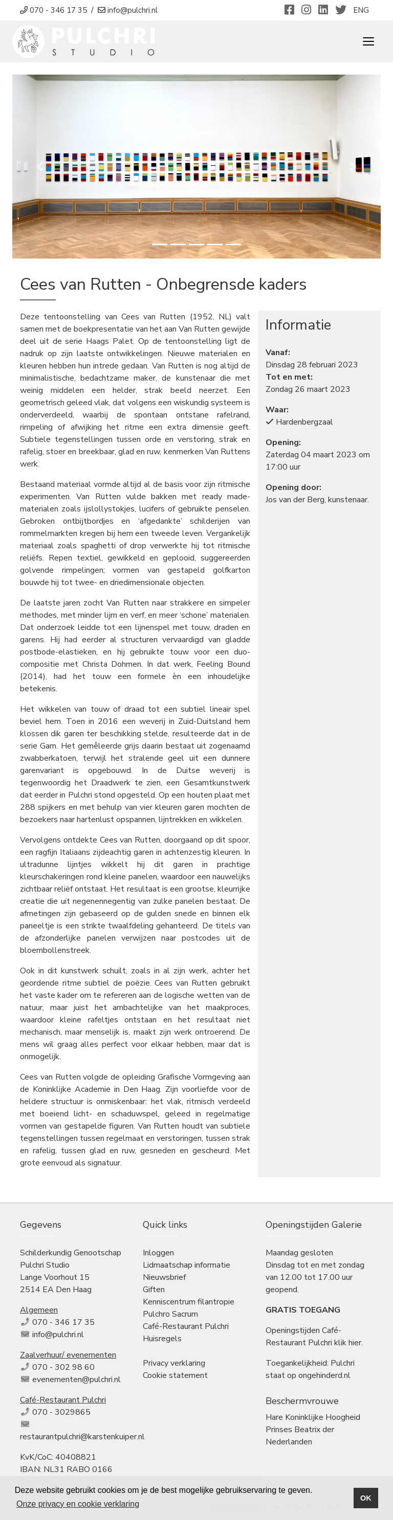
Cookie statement (175, 1375)
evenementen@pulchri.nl (76, 1379)
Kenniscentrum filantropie (188, 1301)
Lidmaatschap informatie (186, 1265)
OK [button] (366, 1498)
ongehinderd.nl (324, 1375)
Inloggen (158, 1252)
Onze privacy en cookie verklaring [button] (77, 1504)
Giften (154, 1289)
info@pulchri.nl (58, 1334)
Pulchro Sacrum (170, 1314)
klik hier (347, 1342)
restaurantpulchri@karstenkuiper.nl (82, 1436)
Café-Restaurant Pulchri (186, 1326)
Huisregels (162, 1338)
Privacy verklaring (174, 1363)
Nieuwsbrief (164, 1277)
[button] (40, 167)
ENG (361, 10)
